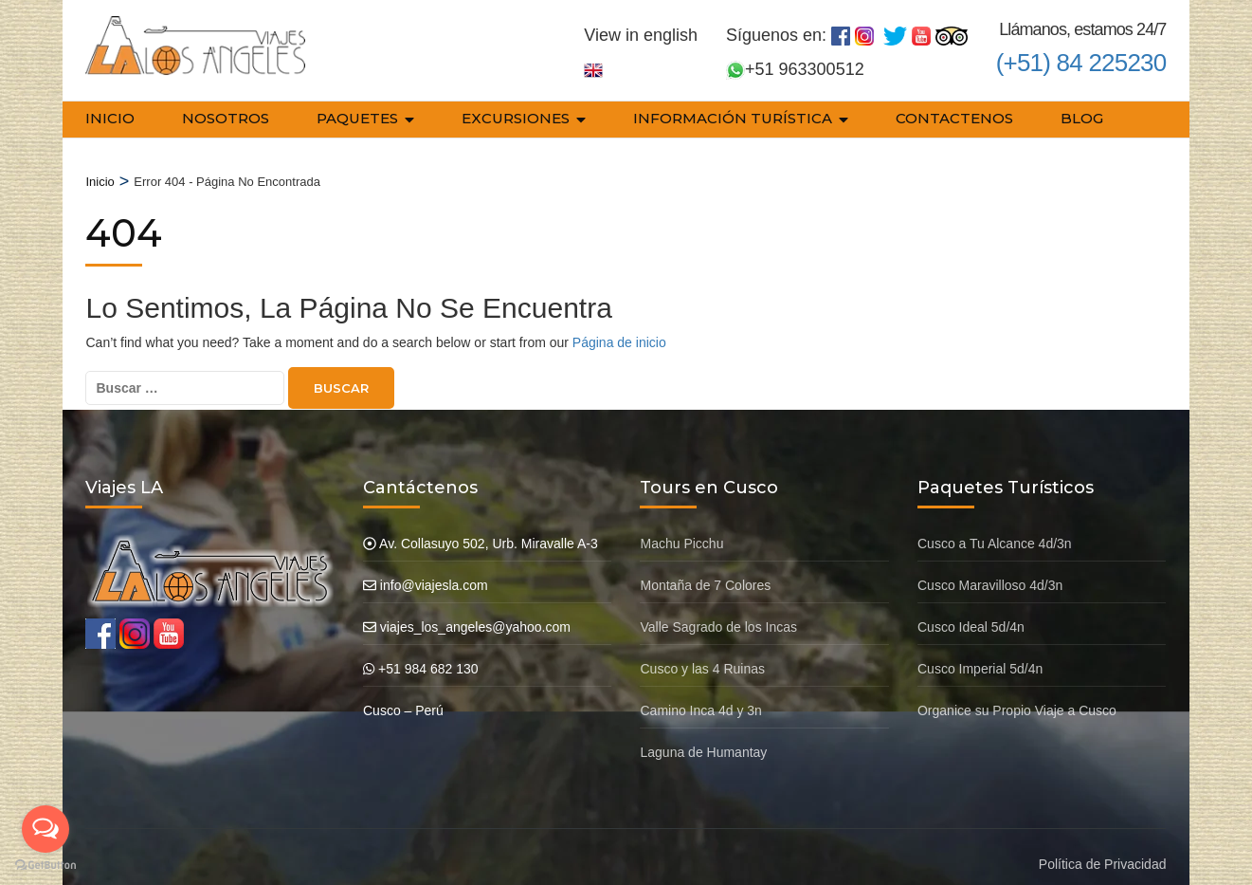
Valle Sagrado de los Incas (718, 612)
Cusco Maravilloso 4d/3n (989, 571)
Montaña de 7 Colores (705, 571)
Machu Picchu (681, 529)
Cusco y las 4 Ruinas (702, 654)
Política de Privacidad (1103, 850)
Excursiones (516, 118)
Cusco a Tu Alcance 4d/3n (994, 529)
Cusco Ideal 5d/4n (971, 612)
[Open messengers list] (45, 829)
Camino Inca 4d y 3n (700, 696)
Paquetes (357, 118)
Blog (1082, 118)
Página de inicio (619, 328)
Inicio (110, 118)
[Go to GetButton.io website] (45, 865)
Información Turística (732, 118)
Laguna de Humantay (703, 738)
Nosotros (225, 118)
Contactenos (954, 118)
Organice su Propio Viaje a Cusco (1016, 696)
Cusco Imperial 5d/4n (980, 654)
